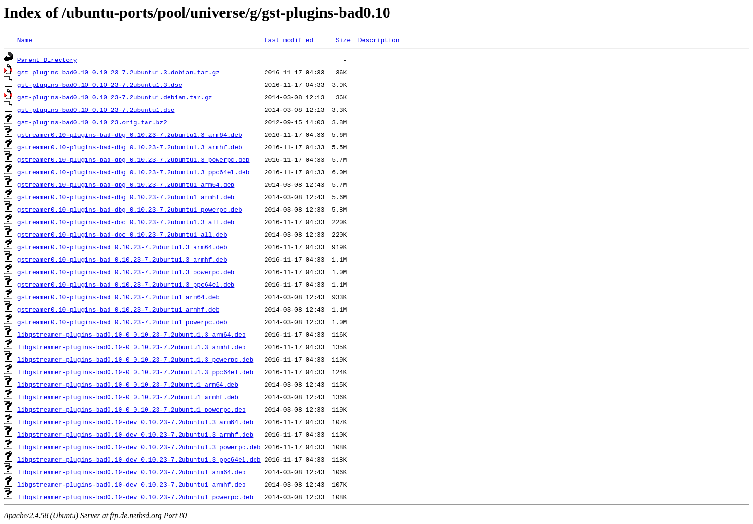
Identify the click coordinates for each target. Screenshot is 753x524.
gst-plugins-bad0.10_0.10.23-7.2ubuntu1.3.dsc (99, 84)
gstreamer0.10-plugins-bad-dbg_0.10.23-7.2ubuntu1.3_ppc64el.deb (133, 172)
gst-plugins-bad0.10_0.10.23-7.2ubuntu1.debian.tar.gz (114, 97)
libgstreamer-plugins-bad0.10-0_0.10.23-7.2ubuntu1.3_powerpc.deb (135, 359)
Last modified (289, 40)
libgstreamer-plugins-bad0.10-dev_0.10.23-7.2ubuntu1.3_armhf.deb (135, 434)
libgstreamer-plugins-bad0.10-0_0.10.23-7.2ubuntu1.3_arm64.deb (131, 334)
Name (24, 40)
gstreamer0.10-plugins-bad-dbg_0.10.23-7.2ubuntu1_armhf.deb (125, 197)
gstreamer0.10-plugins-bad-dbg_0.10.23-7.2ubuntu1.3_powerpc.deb (133, 159)
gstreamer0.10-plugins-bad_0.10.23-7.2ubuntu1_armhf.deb (118, 309)
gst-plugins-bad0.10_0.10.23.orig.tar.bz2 (92, 122)
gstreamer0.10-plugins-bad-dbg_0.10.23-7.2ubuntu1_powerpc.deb (129, 209)
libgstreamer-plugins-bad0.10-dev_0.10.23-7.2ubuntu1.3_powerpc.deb (139, 446)
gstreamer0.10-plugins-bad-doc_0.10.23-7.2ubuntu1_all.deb (122, 234)
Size (343, 40)
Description (379, 40)
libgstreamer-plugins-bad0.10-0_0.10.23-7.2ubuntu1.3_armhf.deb (131, 346)
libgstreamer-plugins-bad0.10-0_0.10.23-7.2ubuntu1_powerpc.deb (131, 409)
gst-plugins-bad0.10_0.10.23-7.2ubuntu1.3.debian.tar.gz (118, 72)
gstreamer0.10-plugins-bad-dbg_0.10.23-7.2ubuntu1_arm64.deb (125, 184)
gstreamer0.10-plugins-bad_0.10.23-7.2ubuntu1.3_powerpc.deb (125, 272)
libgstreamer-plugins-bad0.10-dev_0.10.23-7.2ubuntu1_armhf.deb (131, 484)
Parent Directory (47, 59)
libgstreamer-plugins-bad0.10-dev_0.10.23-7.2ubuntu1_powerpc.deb (135, 496)
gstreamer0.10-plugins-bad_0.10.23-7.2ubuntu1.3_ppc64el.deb (125, 284)
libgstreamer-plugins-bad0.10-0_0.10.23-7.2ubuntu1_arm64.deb (127, 384)
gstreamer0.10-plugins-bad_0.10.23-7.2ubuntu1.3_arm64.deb (122, 247)
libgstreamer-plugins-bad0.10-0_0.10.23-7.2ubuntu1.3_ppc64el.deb (135, 371)
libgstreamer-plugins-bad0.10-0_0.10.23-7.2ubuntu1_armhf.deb (127, 396)
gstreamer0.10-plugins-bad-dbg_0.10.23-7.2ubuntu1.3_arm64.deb (129, 134)
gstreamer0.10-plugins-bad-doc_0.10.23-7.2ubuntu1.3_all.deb (125, 222)
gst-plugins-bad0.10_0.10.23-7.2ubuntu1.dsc (96, 109)
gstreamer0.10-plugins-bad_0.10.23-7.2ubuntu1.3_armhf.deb (122, 259)
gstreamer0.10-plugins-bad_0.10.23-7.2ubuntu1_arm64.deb (118, 296)
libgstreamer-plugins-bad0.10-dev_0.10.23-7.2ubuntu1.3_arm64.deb (135, 421)
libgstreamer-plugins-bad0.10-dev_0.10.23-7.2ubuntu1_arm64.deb (131, 471)
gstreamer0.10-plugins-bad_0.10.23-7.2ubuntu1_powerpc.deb (122, 321)
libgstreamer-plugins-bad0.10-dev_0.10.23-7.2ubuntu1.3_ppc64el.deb (139, 459)
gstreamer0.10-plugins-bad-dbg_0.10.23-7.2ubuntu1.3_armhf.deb (129, 147)
